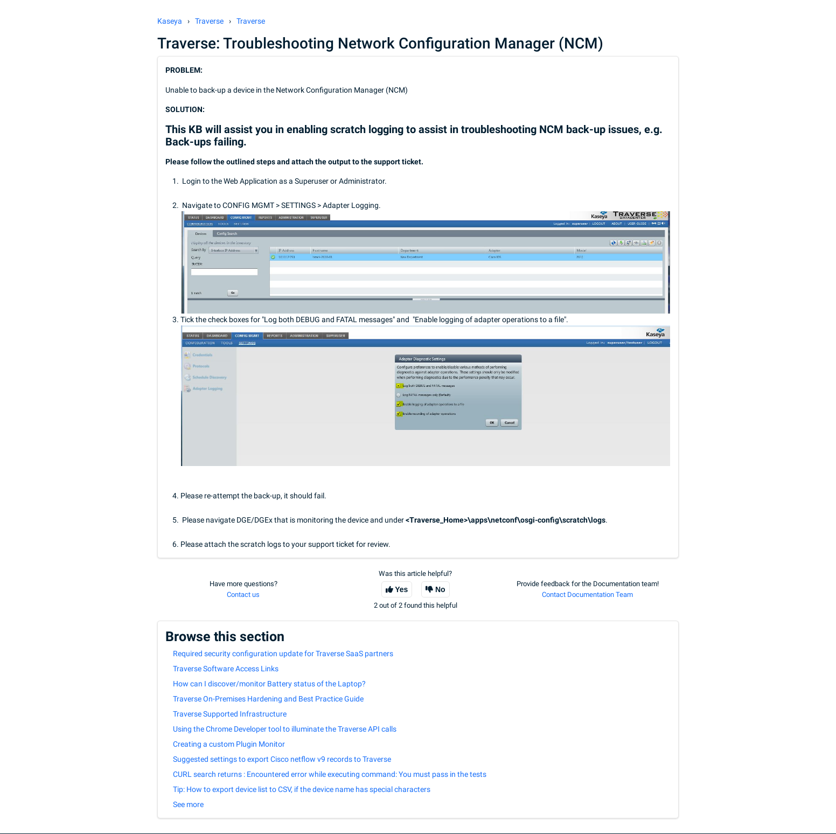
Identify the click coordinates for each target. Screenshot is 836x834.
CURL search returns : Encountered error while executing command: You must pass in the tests (329, 774)
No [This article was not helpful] (440, 589)
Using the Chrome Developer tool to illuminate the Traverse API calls (284, 729)
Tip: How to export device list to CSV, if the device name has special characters (301, 789)
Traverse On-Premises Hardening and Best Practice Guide (268, 698)
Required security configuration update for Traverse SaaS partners (283, 653)
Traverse (209, 21)
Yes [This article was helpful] (401, 589)
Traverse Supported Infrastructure (230, 714)
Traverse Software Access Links (225, 668)
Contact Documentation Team (587, 594)
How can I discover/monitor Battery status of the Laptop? (269, 683)
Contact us (243, 594)
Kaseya (169, 21)
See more (188, 804)
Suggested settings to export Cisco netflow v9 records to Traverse (282, 759)
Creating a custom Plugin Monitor (229, 744)
